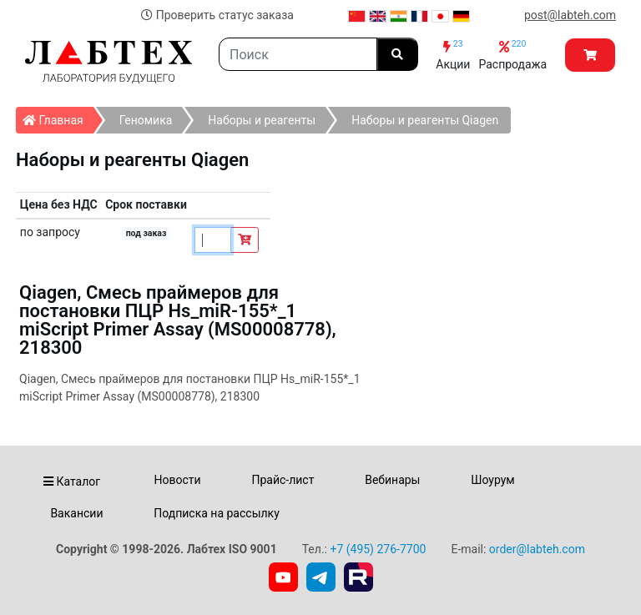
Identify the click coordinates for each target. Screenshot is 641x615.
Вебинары (392, 479)
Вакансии (76, 513)
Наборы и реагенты (261, 120)
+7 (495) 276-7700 (378, 549)
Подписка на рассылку (217, 513)
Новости (177, 479)
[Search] (298, 54)
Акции (453, 54)
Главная (58, 117)
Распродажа (512, 54)
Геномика (146, 120)
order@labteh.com (537, 549)
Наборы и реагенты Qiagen (424, 120)
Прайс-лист (282, 479)
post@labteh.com (570, 15)
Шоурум (492, 479)
